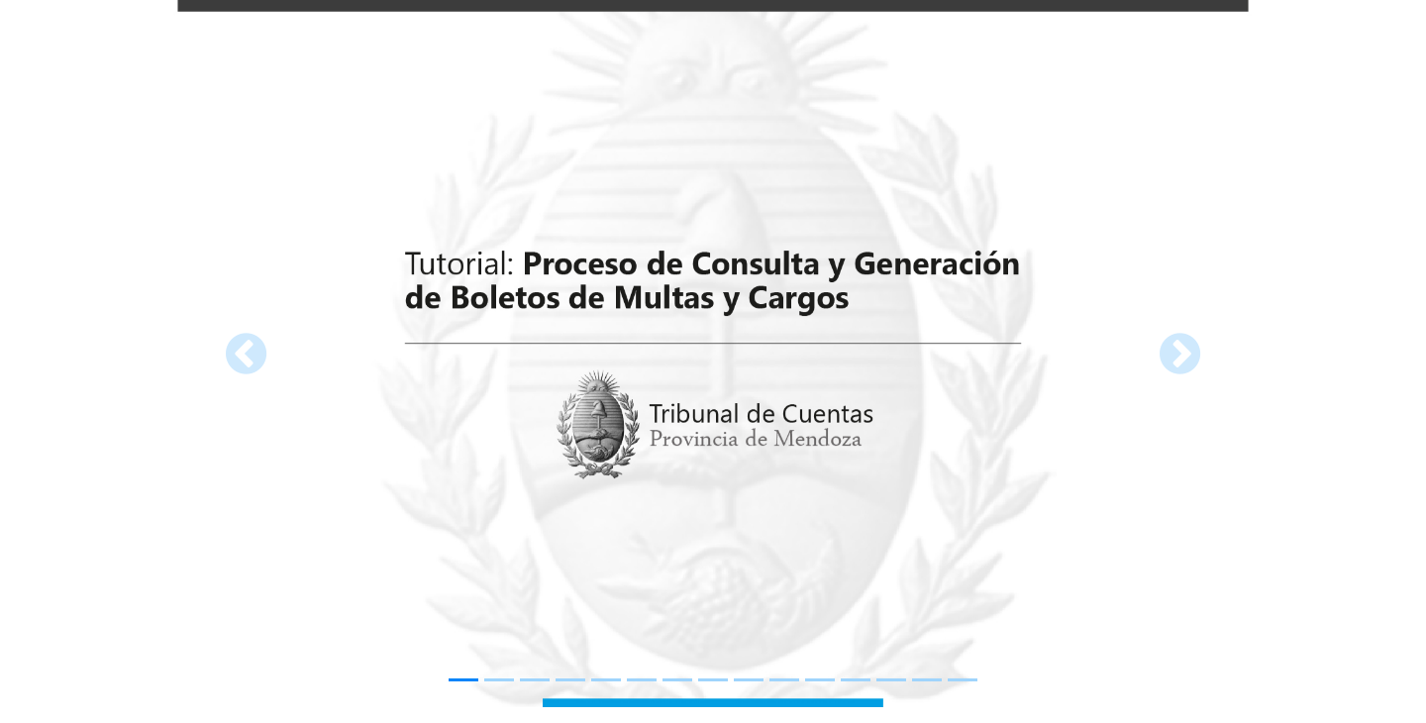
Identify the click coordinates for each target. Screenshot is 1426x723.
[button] (246, 353)
